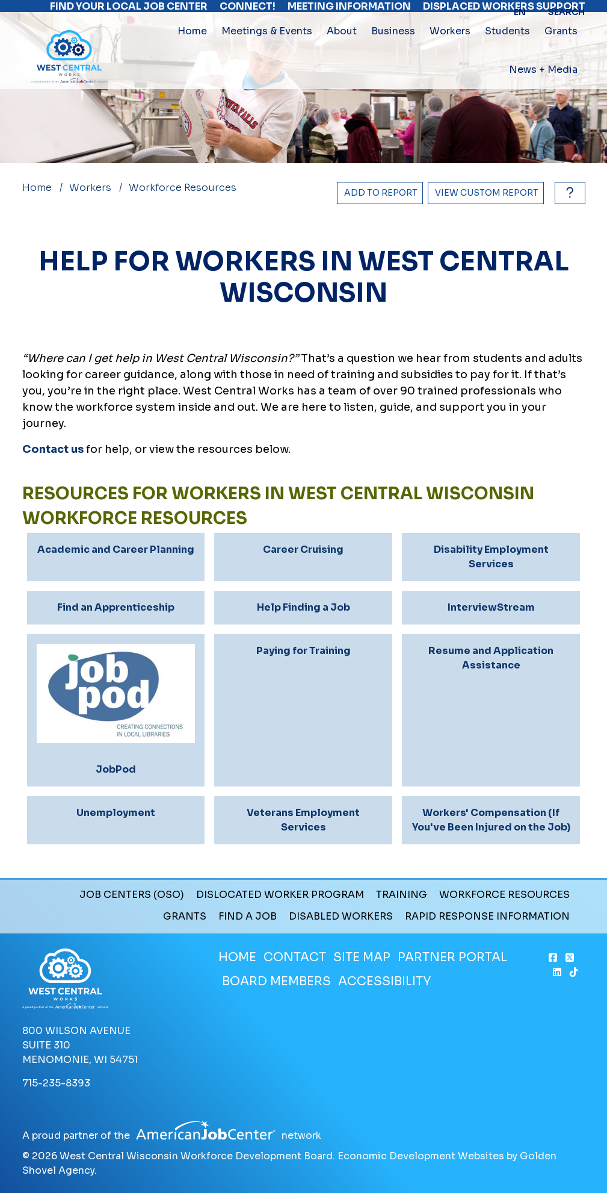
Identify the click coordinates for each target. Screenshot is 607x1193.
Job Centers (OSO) (131, 895)
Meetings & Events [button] (266, 56)
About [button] (342, 56)
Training (401, 895)
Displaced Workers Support (504, 12)
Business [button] (393, 56)
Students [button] (507, 56)
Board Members (276, 981)
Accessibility (384, 981)
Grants (184, 916)
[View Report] (486, 193)
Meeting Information (349, 12)
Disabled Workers (341, 916)
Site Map (361, 957)
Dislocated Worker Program (280, 895)
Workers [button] (450, 56)
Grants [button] (561, 56)
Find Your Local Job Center (129, 12)
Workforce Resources (504, 895)
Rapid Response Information (487, 916)
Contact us (53, 449)
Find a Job (247, 916)
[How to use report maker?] (567, 193)
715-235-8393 (56, 1083)
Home (192, 56)
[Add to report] (380, 193)
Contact (294, 957)
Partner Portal (452, 957)
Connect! (248, 12)
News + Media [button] (543, 95)
